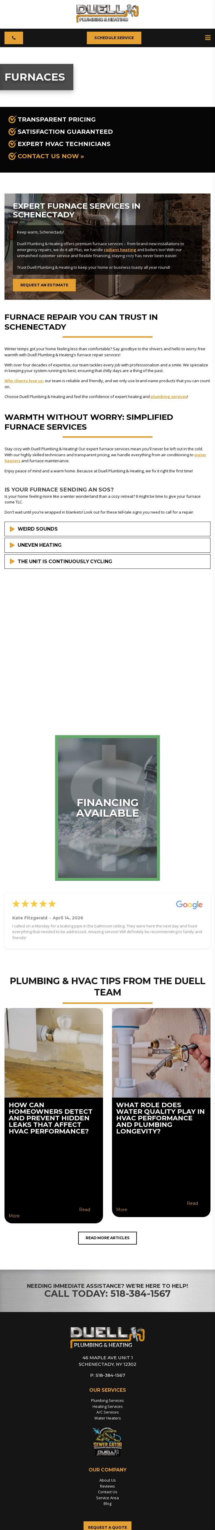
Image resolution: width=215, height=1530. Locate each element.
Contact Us (107, 1492)
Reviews (107, 1486)
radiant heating (120, 249)
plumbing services (169, 397)
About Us (107, 1480)
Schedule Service (114, 38)
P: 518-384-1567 (107, 1375)
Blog (107, 1504)
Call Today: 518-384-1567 (107, 1294)
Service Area (107, 1498)
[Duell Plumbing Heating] (107, 21)
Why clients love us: (24, 380)
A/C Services (107, 1412)
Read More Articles (107, 1238)
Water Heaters (107, 1418)
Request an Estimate (44, 285)
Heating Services (107, 1406)
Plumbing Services (107, 1401)
